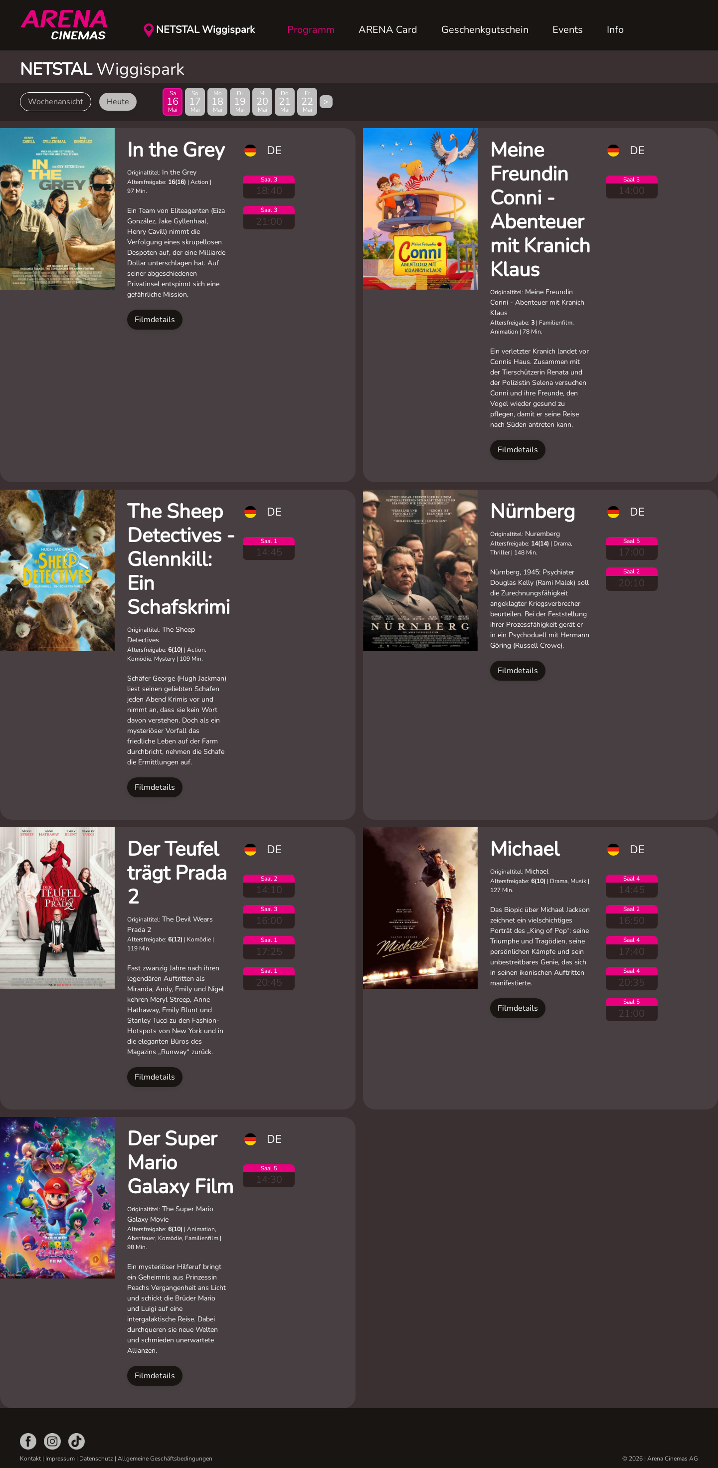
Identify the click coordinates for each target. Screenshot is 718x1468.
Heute (118, 101)
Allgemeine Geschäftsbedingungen (165, 1459)
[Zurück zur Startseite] (70, 25)
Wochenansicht (55, 101)
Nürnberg (532, 511)
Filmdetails (155, 319)
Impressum (60, 1459)
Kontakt (30, 1459)
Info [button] (615, 29)
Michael (524, 849)
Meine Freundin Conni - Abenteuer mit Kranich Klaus (540, 210)
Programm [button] (311, 29)
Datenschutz (96, 1459)
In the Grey (176, 150)
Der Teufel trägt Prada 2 (177, 873)
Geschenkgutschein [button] (485, 29)
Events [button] (567, 29)
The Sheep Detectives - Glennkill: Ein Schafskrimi (181, 559)
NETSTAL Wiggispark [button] (205, 29)
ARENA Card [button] (388, 29)
